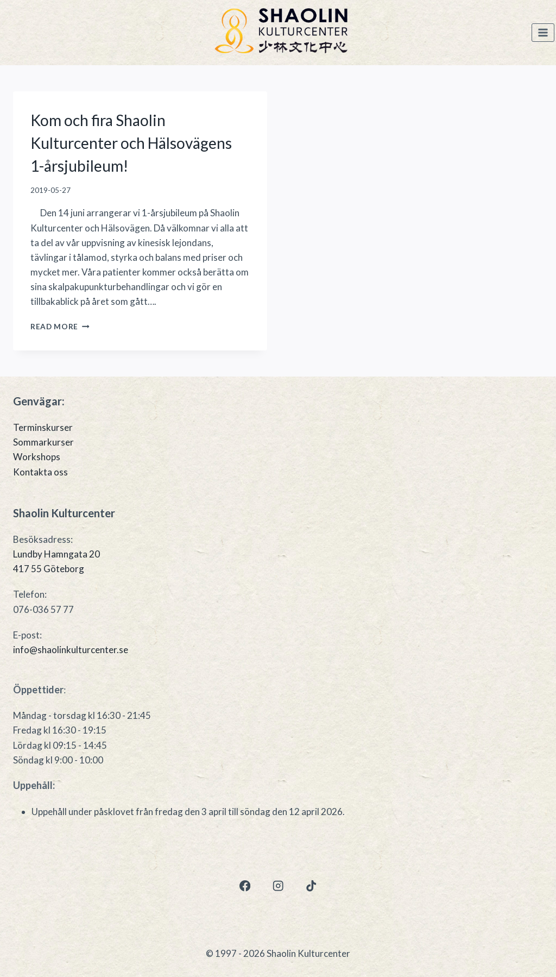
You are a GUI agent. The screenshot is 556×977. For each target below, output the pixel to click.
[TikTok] (311, 886)
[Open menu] (543, 32)
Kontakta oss (40, 472)
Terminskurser (43, 427)
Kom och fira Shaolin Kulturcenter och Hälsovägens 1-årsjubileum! (131, 143)
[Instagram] (278, 886)
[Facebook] (244, 886)
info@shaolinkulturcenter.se (70, 649)
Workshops (36, 456)
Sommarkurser (43, 442)
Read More (60, 326)
